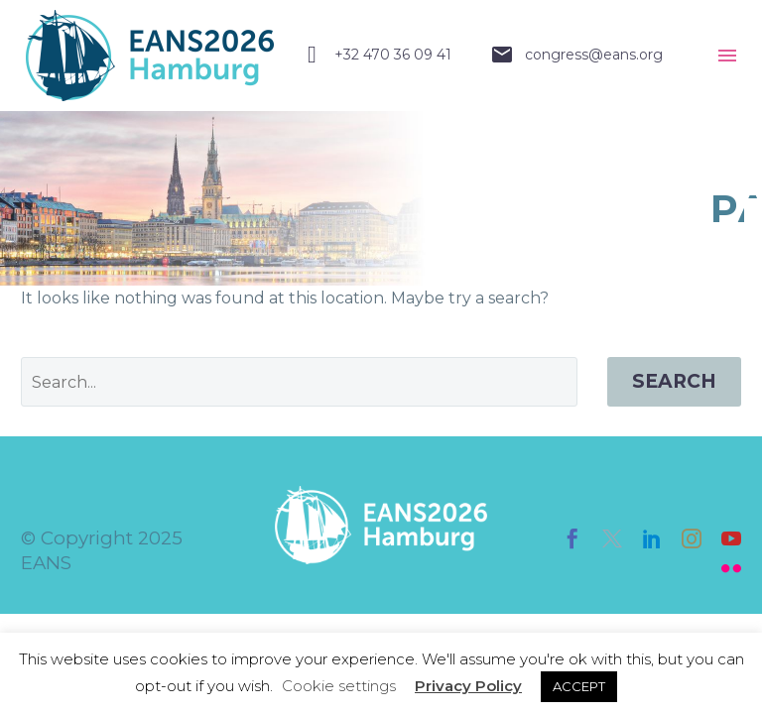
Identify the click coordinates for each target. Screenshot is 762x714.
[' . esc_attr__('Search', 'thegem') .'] (299, 382)
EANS (46, 562)
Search (674, 381)
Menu (727, 55)
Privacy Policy (468, 685)
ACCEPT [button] (579, 686)
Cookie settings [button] (339, 685)
